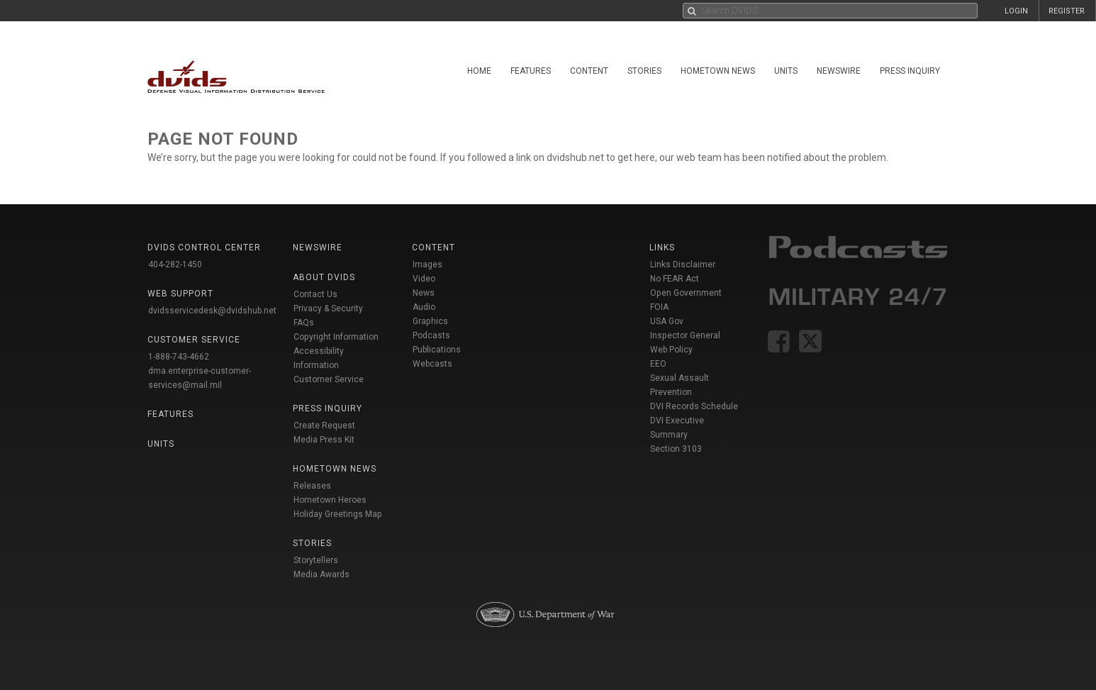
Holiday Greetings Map (337, 514)
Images (427, 264)
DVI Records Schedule (694, 406)
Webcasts (432, 364)
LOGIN (1016, 11)
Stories (644, 71)
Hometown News (718, 71)
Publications (437, 350)
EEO (658, 364)
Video (424, 279)
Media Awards (321, 574)
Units (786, 71)
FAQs (303, 323)
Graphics (430, 321)
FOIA (659, 307)
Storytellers (315, 560)
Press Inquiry (910, 71)
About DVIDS (324, 277)
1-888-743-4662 (178, 357)
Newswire (839, 71)
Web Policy (671, 350)
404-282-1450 (175, 264)
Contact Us (315, 294)
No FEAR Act (674, 279)
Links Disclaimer (682, 264)
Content (589, 71)
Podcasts (431, 335)
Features (530, 71)
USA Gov (666, 321)
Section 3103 (676, 449)
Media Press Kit (323, 440)
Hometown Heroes (330, 500)
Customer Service (328, 379)
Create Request (324, 425)
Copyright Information (336, 337)
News (424, 293)
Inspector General (685, 335)
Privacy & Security (328, 308)
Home (479, 71)
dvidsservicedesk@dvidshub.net (212, 311)
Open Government (686, 293)
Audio (424, 307)
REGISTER (1067, 11)
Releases (312, 486)
